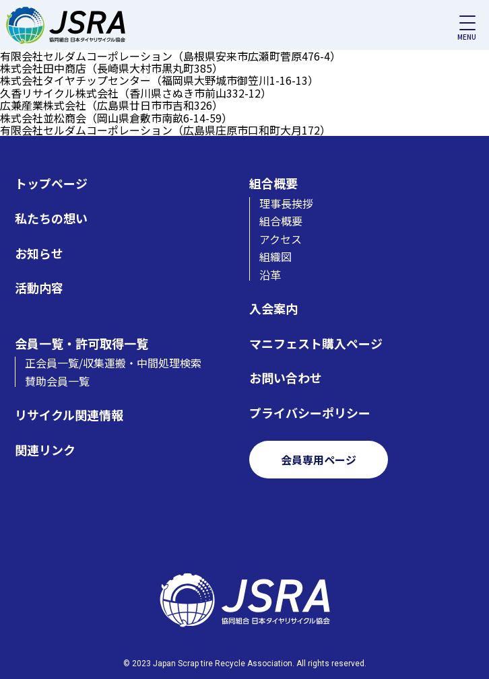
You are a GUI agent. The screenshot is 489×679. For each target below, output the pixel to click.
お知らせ (39, 253)
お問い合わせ (285, 378)
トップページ (51, 183)
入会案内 (273, 308)
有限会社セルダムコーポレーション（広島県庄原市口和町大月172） (165, 130)
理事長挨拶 (286, 203)
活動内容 (39, 288)
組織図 (275, 256)
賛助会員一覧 (57, 381)
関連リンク (45, 450)
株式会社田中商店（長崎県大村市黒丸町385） (111, 68)
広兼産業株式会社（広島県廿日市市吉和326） (111, 105)
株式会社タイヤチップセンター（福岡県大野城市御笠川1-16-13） (159, 80)
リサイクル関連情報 (69, 415)
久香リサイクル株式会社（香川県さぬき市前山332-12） (135, 93)
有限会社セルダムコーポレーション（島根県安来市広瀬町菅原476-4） (170, 56)
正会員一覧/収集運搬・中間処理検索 (113, 363)
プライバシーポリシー (309, 413)
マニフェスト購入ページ (316, 343)
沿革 (270, 275)
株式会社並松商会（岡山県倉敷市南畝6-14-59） (116, 118)
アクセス (280, 239)
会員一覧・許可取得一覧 (81, 343)
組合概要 (273, 183)
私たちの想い (51, 218)
